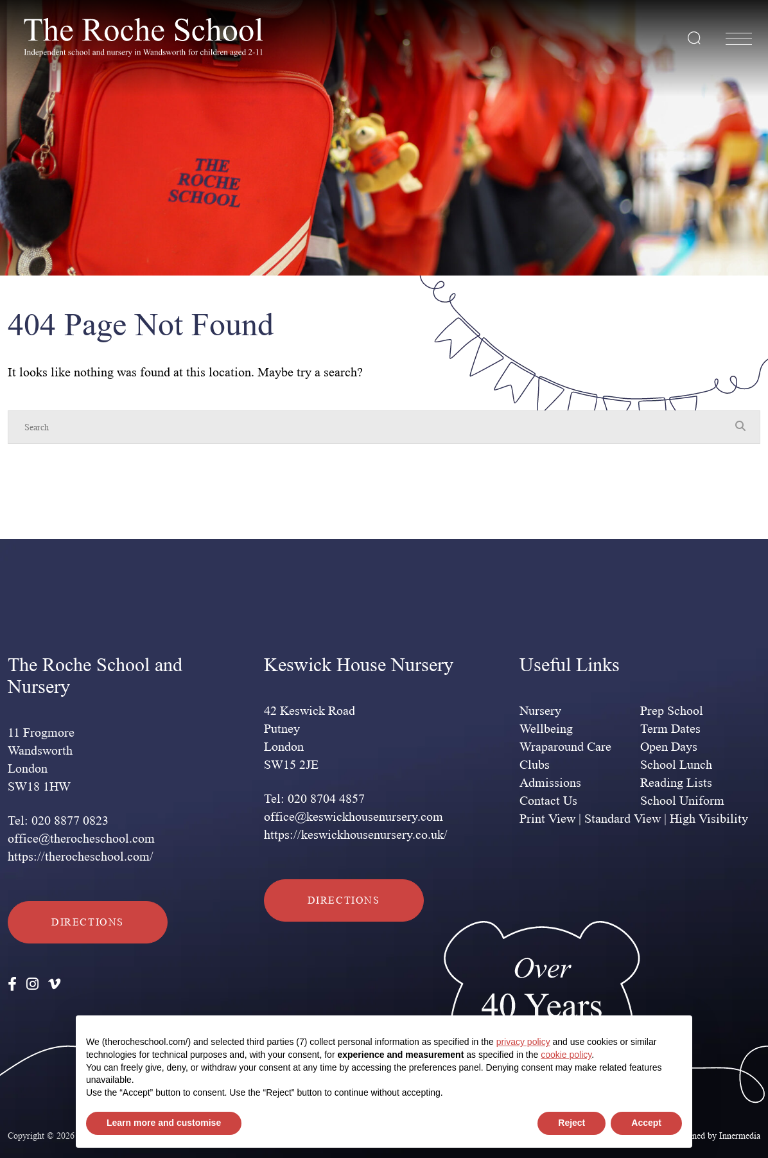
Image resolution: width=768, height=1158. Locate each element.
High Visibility (709, 819)
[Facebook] (12, 984)
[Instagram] (32, 984)
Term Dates (670, 729)
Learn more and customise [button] (164, 1123)
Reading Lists (676, 783)
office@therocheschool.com (81, 839)
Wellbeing (546, 729)
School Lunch (676, 765)
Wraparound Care (565, 747)
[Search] (371, 427)
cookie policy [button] (566, 1054)
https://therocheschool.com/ (80, 857)
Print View (547, 819)
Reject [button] (571, 1123)
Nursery (540, 711)
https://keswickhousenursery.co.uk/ (356, 835)
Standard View (622, 819)
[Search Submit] (694, 37)
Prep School (671, 711)
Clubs (534, 765)
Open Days (668, 747)
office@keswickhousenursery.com (353, 817)
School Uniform (682, 801)
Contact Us (548, 801)
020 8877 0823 (70, 821)
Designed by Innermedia (716, 1135)
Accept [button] (646, 1123)
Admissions (550, 783)
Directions (87, 922)
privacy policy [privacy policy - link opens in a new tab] (523, 1042)
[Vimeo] (54, 984)
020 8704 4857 (326, 799)
